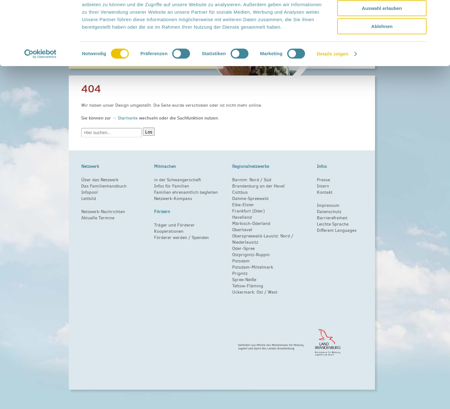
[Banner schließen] (440, 9)
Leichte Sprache (332, 224)
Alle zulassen (382, 15)
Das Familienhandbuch (104, 186)
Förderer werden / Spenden (181, 238)
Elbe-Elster (243, 205)
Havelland (242, 217)
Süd (266, 180)
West (273, 292)
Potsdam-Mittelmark (252, 267)
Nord (254, 180)
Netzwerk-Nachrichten (103, 212)
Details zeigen (332, 79)
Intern (323, 186)
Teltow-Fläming (247, 286)
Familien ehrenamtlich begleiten (186, 192)
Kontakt (324, 192)
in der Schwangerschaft (177, 180)
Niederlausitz (245, 242)
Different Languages (337, 230)
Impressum (328, 205)
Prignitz (240, 273)
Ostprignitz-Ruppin (251, 255)
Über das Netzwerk (99, 180)
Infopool (89, 192)
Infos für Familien (171, 186)
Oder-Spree (243, 248)
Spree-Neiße (244, 280)
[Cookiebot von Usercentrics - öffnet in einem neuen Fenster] (40, 79)
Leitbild (88, 199)
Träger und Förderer (174, 225)
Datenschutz (329, 212)
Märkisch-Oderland (251, 223)
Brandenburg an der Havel (258, 186)
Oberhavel (242, 230)
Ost (260, 292)
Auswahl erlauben (382, 34)
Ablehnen (381, 52)
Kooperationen (168, 231)
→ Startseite (125, 118)
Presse (323, 180)
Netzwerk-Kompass (173, 199)
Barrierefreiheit (332, 218)
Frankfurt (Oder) (248, 211)
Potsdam (241, 261)
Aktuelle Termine (97, 218)
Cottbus (240, 192)
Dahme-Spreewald (250, 199)
